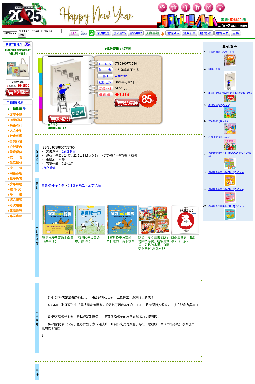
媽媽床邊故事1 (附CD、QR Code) (226, 172)
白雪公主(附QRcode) (219, 137)
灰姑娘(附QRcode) (218, 121)
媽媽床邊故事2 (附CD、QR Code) (226, 189)
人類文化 (120, 76)
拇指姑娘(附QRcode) (219, 105)
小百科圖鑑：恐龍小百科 (221, 52)
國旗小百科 (214, 69)
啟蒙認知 (94, 185)
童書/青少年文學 (53, 185)
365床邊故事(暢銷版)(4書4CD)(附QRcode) (230, 93)
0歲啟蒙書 (69, 151)
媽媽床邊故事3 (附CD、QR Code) (226, 206)
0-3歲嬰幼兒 (76, 185)
